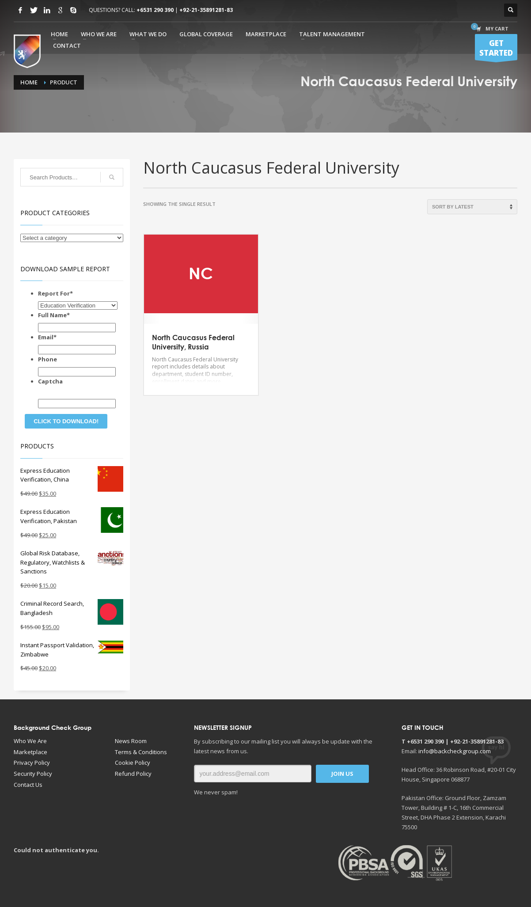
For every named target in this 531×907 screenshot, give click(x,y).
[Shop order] (472, 206)
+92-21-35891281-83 (206, 10)
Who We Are (30, 741)
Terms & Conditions (141, 752)
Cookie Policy (132, 763)
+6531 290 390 (155, 10)
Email (47, 337)
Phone (47, 359)
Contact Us (28, 785)
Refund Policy (133, 774)
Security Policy (33, 774)
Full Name (54, 315)
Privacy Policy (32, 763)
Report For (55, 293)
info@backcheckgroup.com (454, 751)
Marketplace (30, 752)
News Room (131, 741)
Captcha (50, 381)
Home (29, 82)
